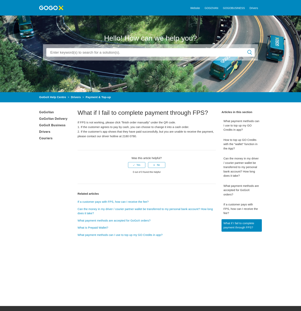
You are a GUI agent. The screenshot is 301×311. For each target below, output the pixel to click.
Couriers (46, 138)
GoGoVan (46, 112)
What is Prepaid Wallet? (93, 227)
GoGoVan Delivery (53, 118)
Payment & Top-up (98, 97)
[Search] (150, 52)
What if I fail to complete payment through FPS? (238, 225)
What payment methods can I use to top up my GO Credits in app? (241, 125)
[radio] (136, 165)
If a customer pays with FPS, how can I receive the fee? (240, 209)
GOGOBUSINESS (234, 8)
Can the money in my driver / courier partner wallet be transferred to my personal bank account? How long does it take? (241, 167)
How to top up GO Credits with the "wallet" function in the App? (240, 144)
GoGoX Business (52, 125)
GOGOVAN (211, 8)
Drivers (254, 8)
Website (195, 8)
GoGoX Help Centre (52, 97)
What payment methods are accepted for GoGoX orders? (241, 190)
